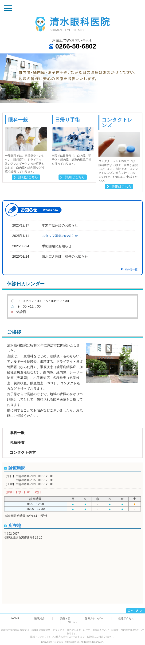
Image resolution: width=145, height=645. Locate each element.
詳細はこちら (28, 177)
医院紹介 (39, 618)
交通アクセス (126, 618)
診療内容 (65, 618)
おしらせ (72, 622)
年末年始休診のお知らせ (60, 225)
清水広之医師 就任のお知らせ (65, 256)
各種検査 (17, 443)
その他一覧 (131, 269)
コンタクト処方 (23, 452)
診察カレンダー (94, 618)
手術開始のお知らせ (56, 246)
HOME (15, 618)
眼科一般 (17, 433)
